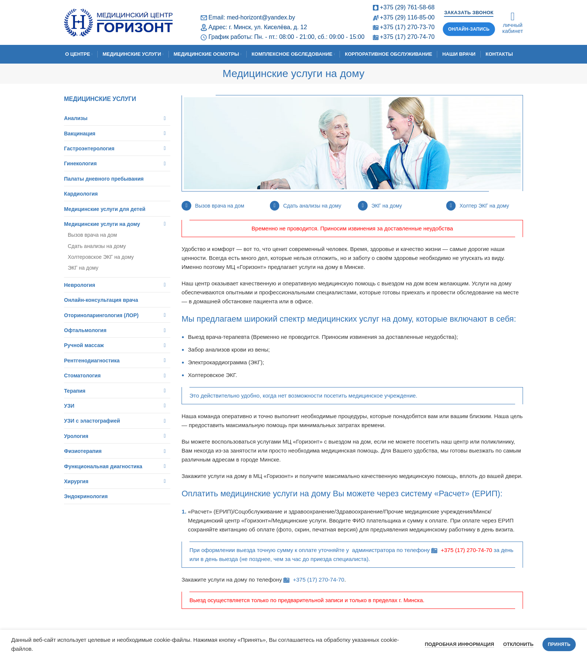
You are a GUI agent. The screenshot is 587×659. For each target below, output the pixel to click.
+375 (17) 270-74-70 (407, 37)
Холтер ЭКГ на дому (484, 206)
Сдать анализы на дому (312, 206)
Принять (559, 644)
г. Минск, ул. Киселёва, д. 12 (268, 27)
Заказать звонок (468, 12)
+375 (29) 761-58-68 (407, 7)
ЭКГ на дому (386, 206)
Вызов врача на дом (219, 206)
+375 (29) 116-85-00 (407, 17)
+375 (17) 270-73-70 (407, 27)
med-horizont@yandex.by (261, 17)
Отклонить (518, 644)
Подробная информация (459, 644)
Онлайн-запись (469, 29)
